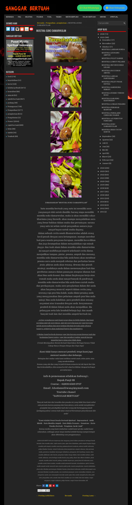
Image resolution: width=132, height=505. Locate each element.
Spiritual (114, 17)
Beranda (10, 17)
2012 (102, 208)
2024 (102, 168)
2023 (102, 171)
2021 (102, 178)
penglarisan (62, 23)
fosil (9, 77)
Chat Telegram (115, 8)
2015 (102, 198)
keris (10, 84)
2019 (102, 185)
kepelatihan (12, 80)
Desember (106, 40)
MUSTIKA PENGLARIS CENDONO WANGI (111, 114)
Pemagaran (12, 106)
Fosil (49, 17)
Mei (104, 150)
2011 (102, 212)
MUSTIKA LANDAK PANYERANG (110, 77)
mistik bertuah (14, 99)
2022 (102, 175)
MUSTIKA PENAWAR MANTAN (110, 108)
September (107, 136)
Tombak (11, 136)
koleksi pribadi (14, 88)
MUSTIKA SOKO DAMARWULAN (51, 30)
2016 (102, 195)
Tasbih (58, 17)
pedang (11, 103)
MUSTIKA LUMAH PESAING (113, 104)
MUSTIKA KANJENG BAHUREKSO (110, 100)
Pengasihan (50, 23)
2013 (102, 205)
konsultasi (12, 91)
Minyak (103, 17)
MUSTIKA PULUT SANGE (112, 58)
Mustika (28, 17)
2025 (102, 37)
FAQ (19, 17)
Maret (105, 157)
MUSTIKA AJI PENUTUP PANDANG (112, 120)
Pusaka (40, 17)
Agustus (105, 140)
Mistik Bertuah (72, 17)
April (104, 153)
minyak (11, 95)
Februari (106, 160)
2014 (102, 202)
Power (10, 121)
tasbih (10, 133)
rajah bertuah (13, 125)
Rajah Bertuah (89, 17)
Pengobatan (12, 118)
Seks (10, 129)
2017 (102, 192)
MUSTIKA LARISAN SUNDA (113, 49)
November (107, 43)
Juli (104, 143)
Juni (104, 147)
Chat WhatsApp (89, 8)
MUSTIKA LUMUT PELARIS (113, 62)
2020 (102, 181)
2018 (102, 188)
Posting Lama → (89, 496)
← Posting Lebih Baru (45, 496)
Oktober (106, 47)
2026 (102, 34)
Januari (105, 163)
